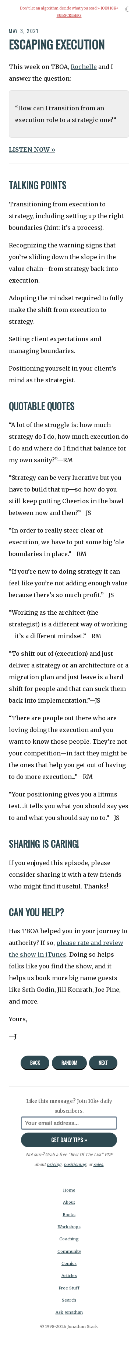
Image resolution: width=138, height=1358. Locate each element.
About (69, 1202)
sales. (98, 1164)
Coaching (69, 1238)
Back (35, 1062)
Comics (69, 1263)
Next (103, 1062)
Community (69, 1251)
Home (69, 1190)
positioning (75, 1164)
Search (69, 1300)
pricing (54, 1164)
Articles (69, 1275)
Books (69, 1214)
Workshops (69, 1226)
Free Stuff (69, 1288)
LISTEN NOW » (32, 149)
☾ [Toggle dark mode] (128, 9)
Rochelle (84, 66)
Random (69, 1062)
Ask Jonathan (69, 1312)
